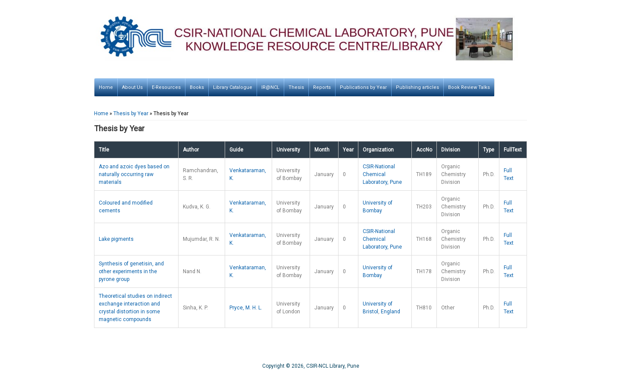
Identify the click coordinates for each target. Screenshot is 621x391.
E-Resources (166, 87)
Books (197, 87)
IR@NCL (270, 87)
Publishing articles (417, 87)
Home (106, 87)
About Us (132, 87)
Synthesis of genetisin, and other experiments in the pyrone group (131, 271)
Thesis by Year (130, 113)
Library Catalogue (232, 87)
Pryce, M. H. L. (245, 308)
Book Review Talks (469, 87)
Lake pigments (116, 239)
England (390, 312)
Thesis (296, 87)
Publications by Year (363, 87)
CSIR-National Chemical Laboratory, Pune (382, 174)
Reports (322, 87)
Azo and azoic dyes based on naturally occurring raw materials (134, 174)
